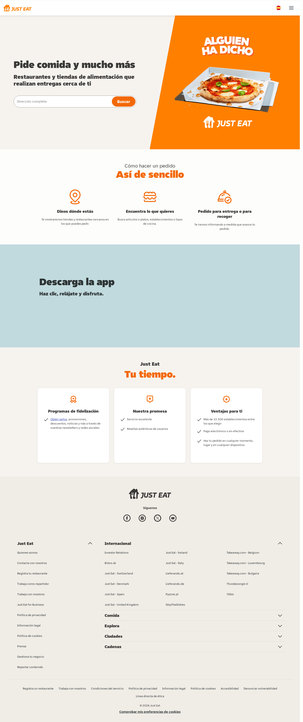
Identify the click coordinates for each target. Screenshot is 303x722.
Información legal (174, 688)
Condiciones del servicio (107, 688)
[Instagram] (142, 518)
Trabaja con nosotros (72, 688)
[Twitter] (157, 518)
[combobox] (62, 101)
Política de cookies (203, 688)
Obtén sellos (58, 419)
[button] (17, 7)
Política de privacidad (143, 688)
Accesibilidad (230, 688)
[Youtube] (173, 518)
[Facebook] (127, 518)
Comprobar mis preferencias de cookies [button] (150, 711)
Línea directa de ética (150, 696)
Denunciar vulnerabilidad (260, 688)
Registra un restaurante (38, 688)
